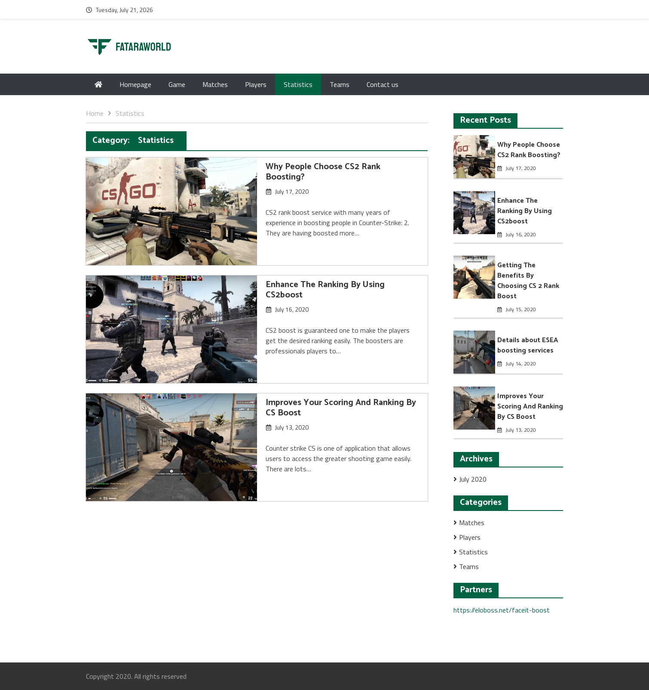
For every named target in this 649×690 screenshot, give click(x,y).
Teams (339, 84)
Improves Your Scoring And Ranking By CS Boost (341, 408)
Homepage (135, 84)
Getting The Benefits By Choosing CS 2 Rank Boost (528, 281)
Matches (215, 84)
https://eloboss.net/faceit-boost (501, 610)
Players (255, 84)
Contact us (382, 84)
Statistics (298, 84)
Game (176, 84)
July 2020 (473, 479)
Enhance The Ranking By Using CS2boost (325, 290)
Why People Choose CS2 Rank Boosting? (323, 172)
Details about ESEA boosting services (527, 345)
